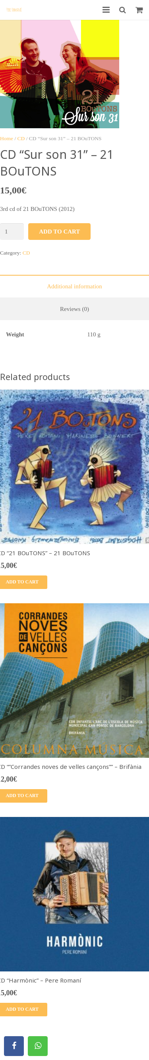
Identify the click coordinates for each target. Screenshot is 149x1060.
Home (6, 138)
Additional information (74, 286)
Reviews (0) (74, 309)
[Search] (122, 10)
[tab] (74, 286)
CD (21, 138)
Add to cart (59, 231)
